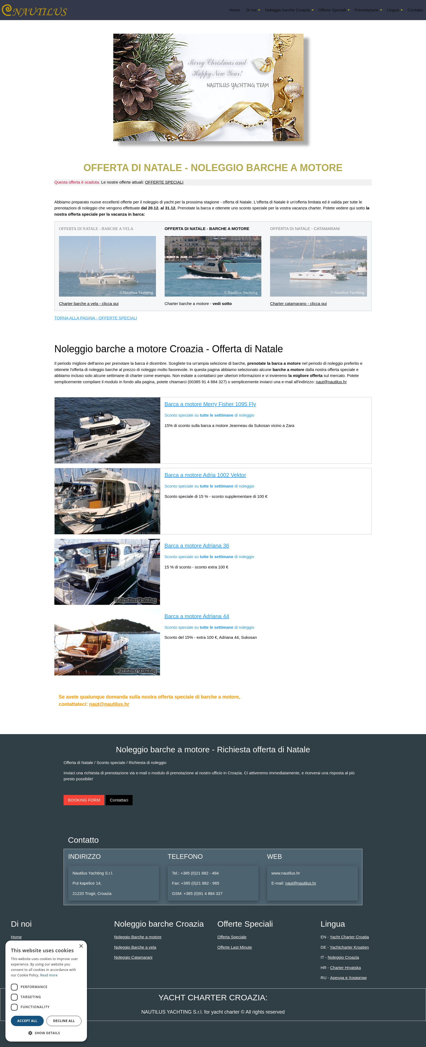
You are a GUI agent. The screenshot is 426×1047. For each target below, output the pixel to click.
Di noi (251, 10)
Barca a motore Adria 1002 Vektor (205, 475)
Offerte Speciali (332, 10)
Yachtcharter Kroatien (349, 947)
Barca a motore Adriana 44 (196, 616)
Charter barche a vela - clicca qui (88, 303)
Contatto (415, 10)
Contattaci (119, 800)
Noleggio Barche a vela (135, 947)
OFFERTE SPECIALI (164, 182)
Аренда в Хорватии (348, 977)
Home (234, 10)
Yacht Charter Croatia (349, 937)
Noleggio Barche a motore (137, 937)
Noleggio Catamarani (133, 957)
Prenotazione (366, 10)
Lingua (393, 10)
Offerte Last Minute (234, 947)
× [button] (81, 946)
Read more (49, 975)
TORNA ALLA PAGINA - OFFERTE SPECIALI (95, 318)
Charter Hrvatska (345, 967)
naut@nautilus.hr (331, 381)
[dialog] (46, 991)
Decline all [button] (64, 1020)
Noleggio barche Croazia (287, 10)
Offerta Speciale (231, 937)
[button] (46, 1033)
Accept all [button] (27, 1020)
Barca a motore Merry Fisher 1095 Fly (210, 404)
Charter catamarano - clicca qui (298, 303)
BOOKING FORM (84, 800)
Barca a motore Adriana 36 (196, 546)
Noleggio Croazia (343, 957)
